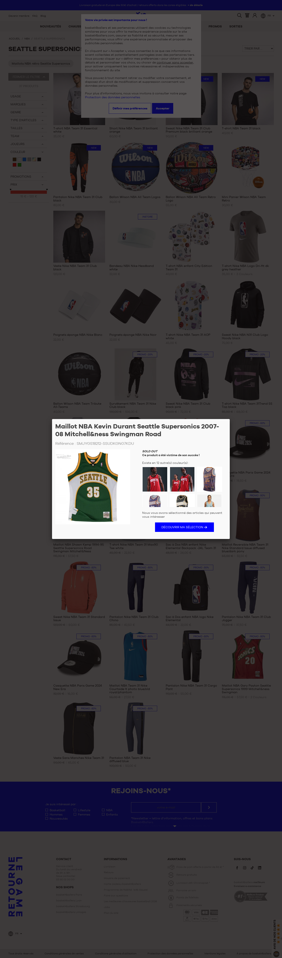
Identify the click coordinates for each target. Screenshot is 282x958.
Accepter (162, 108)
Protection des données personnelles (112, 97)
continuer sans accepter (175, 62)
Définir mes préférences (130, 108)
